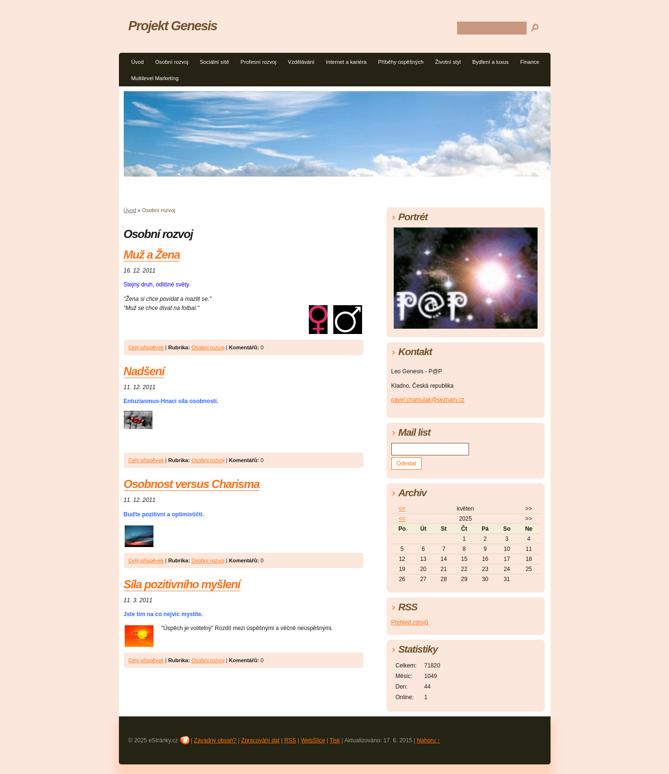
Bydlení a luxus (490, 62)
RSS (290, 740)
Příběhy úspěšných (400, 62)
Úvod (137, 62)
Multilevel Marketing (155, 78)
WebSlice (313, 740)
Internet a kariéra (346, 62)
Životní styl (447, 62)
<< (402, 508)
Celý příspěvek (146, 347)
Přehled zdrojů (409, 622)
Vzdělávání (301, 62)
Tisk (334, 740)
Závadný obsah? (215, 740)
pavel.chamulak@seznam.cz (428, 399)
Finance (530, 62)
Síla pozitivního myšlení (182, 584)
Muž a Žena (152, 254)
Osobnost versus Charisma (191, 483)
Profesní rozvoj (259, 62)
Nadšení (144, 371)
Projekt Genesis (173, 25)
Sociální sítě (214, 62)
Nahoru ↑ (428, 740)
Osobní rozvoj (171, 62)
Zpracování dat (260, 740)
